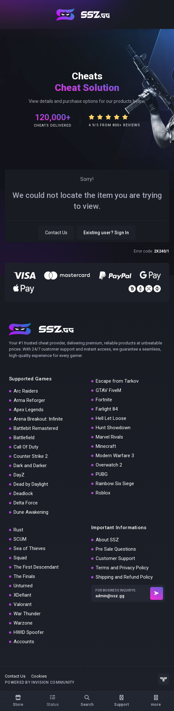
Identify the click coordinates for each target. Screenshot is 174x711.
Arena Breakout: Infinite (38, 419)
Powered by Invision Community (39, 682)
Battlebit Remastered (36, 428)
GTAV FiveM (108, 390)
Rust (18, 530)
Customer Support (115, 558)
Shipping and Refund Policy (124, 577)
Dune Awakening (31, 512)
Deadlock (23, 493)
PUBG (102, 474)
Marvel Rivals (109, 437)
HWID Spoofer (29, 632)
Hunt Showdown (113, 428)
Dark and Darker (30, 465)
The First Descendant (36, 567)
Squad (20, 558)
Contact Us (56, 232)
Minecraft (106, 446)
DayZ (19, 475)
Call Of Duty (26, 447)
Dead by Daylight (31, 484)
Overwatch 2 (109, 465)
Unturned (23, 586)
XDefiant (22, 595)
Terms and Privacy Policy (122, 568)
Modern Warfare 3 (115, 455)
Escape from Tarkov (117, 381)
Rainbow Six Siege (115, 483)
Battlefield (24, 437)
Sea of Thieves (29, 548)
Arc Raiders (26, 391)
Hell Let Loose (111, 418)
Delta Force (26, 503)
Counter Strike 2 (31, 456)
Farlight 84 (107, 409)
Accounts (24, 641)
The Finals (24, 576)
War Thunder (27, 614)
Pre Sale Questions (116, 549)
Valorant (23, 604)
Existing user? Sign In (106, 232)
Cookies (39, 676)
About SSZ (107, 540)
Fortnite (104, 400)
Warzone (23, 623)
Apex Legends (29, 410)
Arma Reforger (29, 400)
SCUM (20, 539)
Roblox (103, 493)
